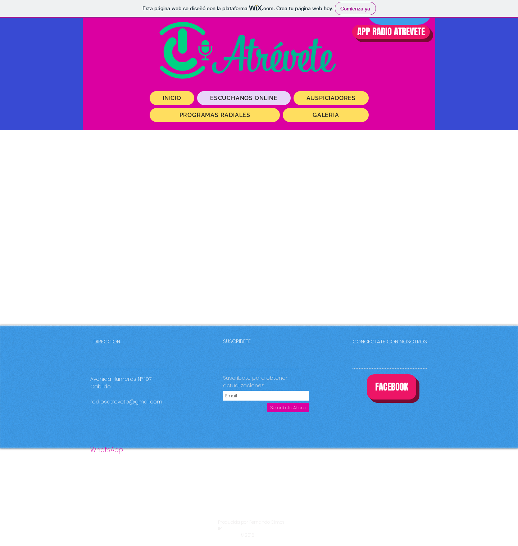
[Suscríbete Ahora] (288, 407)
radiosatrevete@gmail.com (126, 401)
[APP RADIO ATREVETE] (391, 32)
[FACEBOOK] (391, 387)
